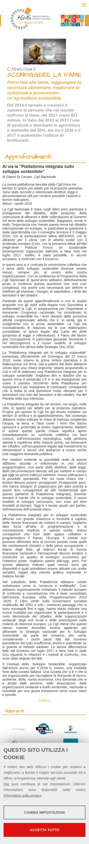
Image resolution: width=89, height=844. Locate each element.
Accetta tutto (44, 830)
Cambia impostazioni (44, 812)
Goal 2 (30, 69)
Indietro (44, 700)
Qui (6, 784)
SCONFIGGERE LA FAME (44, 75)
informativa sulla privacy (23, 795)
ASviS (16, 69)
